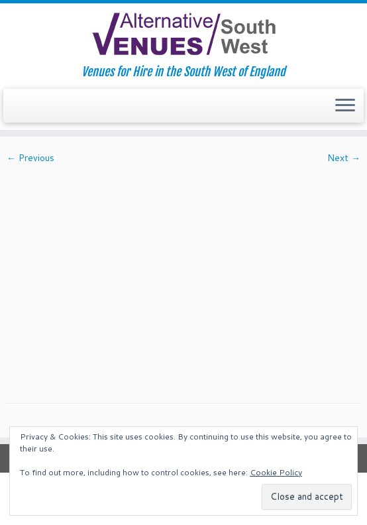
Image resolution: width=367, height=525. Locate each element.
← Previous (30, 157)
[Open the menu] (345, 106)
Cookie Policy (276, 472)
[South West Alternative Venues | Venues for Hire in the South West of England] (183, 34)
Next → (343, 157)
